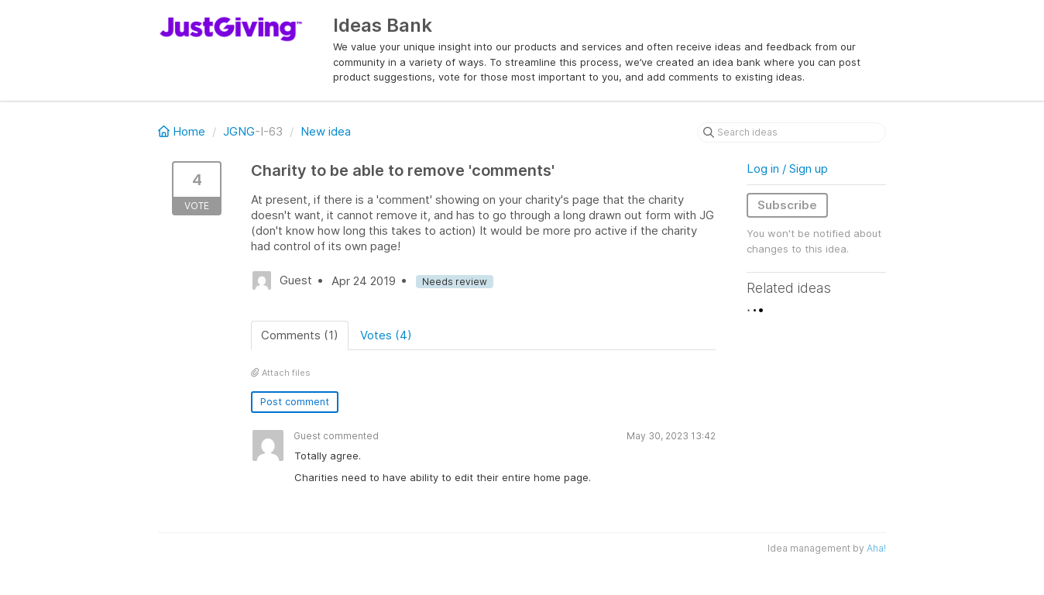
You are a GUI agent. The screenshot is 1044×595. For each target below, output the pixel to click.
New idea (325, 131)
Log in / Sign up (787, 168)
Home (183, 131)
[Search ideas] (791, 132)
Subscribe (787, 205)
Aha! (876, 548)
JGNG (239, 131)
